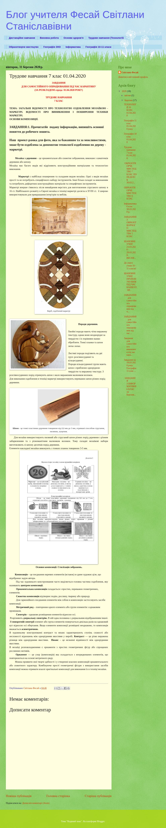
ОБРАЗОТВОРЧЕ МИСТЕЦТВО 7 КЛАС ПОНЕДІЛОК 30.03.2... (130, 173)
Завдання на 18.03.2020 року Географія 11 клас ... (130, 365)
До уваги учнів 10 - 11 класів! (130, 266)
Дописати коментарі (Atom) (35, 803)
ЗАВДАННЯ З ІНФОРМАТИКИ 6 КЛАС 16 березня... (130, 386)
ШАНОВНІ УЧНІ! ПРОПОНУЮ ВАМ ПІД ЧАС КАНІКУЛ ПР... (130, 281)
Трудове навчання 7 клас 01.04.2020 (130, 153)
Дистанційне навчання (22, 38)
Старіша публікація (98, 796)
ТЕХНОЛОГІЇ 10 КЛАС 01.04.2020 (130, 110)
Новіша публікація (19, 796)
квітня (128, 95)
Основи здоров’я (74, 38)
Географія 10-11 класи (98, 47)
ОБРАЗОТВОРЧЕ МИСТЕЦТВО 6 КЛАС (130, 193)
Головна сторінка (58, 796)
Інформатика (73, 47)
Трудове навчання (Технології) (106, 38)
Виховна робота (49, 38)
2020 (124, 91)
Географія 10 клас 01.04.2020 (130, 138)
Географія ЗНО (52, 47)
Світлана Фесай (130, 72)
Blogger (100, 821)
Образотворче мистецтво (24, 47)
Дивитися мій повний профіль (133, 77)
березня (129, 100)
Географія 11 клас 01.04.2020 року (130, 124)
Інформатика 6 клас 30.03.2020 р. (130, 207)
